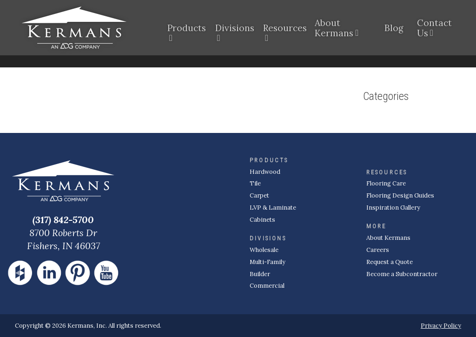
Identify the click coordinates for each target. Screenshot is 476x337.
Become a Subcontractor (401, 274)
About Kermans (334, 29)
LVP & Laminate (273, 207)
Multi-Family (267, 262)
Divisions (233, 29)
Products (185, 29)
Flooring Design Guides (400, 195)
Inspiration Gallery (393, 207)
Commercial (267, 286)
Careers (377, 250)
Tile (255, 183)
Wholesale (264, 250)
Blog (393, 29)
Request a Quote (389, 262)
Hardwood (265, 172)
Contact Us (434, 29)
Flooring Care (386, 183)
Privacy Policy (441, 326)
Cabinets (262, 220)
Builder (260, 274)
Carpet (259, 195)
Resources (283, 29)
